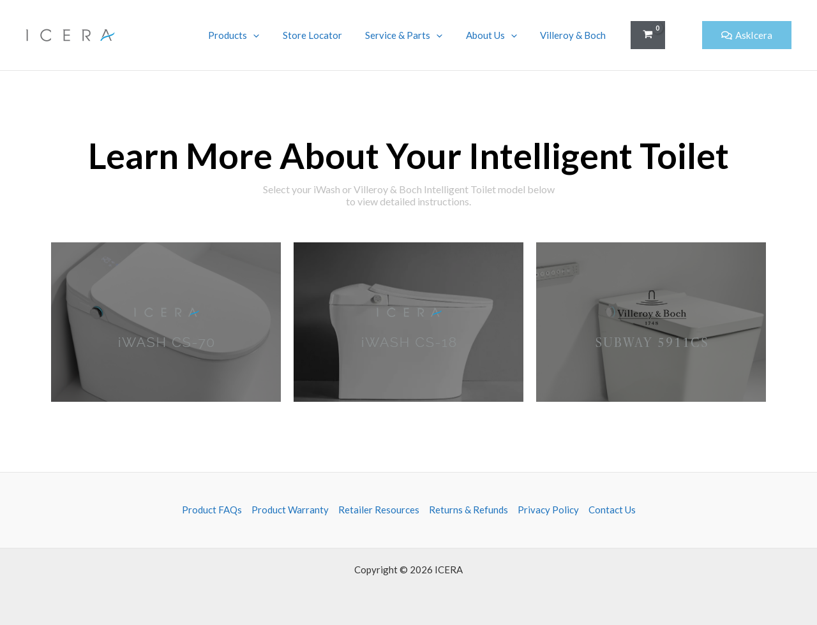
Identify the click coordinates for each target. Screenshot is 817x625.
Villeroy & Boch (575, 35)
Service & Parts (414, 35)
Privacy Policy (548, 509)
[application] (272, 35)
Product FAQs (212, 509)
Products (252, 35)
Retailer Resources (378, 509)
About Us (497, 35)
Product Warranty (290, 509)
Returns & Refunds (468, 509)
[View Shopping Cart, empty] (648, 35)
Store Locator (327, 35)
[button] (683, 35)
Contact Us (612, 509)
